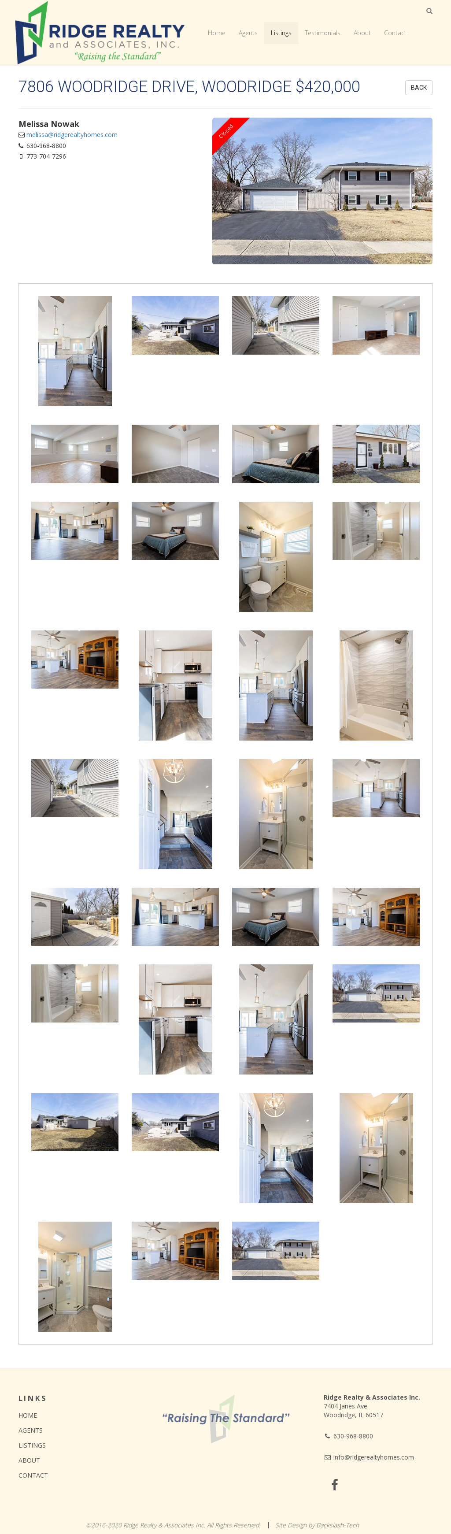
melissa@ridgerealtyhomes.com (72, 134)
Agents (248, 33)
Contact (395, 33)
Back (419, 87)
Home (217, 33)
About (362, 33)
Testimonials (322, 33)
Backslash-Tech (337, 1525)
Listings (281, 33)
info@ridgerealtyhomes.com (369, 1457)
